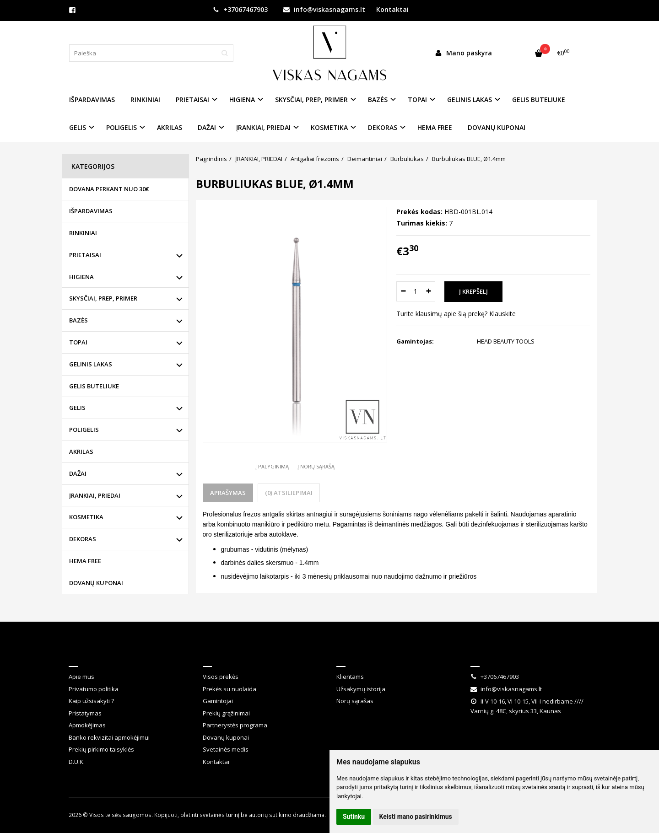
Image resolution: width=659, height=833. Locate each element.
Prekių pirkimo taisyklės (101, 749)
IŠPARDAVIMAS (92, 99)
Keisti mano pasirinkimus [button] (415, 816)
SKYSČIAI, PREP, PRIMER (103, 298)
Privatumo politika (94, 689)
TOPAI (78, 342)
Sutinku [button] (354, 816)
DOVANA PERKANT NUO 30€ (109, 189)
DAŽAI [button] (207, 127)
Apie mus (81, 676)
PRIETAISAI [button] (192, 99)
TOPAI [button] (417, 99)
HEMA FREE (434, 127)
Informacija (93, 655)
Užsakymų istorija (360, 689)
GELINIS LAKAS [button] (469, 99)
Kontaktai (392, 9)
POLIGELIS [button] (121, 127)
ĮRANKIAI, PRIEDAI (94, 495)
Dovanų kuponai (226, 737)
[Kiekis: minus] (403, 291)
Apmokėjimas (87, 725)
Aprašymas (228, 493)
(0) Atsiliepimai (289, 493)
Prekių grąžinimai (226, 713)
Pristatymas (85, 713)
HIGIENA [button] (242, 99)
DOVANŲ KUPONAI (496, 127)
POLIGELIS (84, 429)
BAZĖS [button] (378, 99)
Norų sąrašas (354, 701)
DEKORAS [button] (382, 127)
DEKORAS (82, 539)
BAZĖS (78, 320)
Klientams (357, 655)
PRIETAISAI (85, 255)
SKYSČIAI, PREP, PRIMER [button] (311, 99)
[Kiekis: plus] (428, 291)
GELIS (77, 407)
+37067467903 (240, 9)
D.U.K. (77, 762)
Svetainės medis (225, 749)
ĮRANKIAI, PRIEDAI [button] (263, 127)
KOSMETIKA (86, 517)
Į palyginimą (272, 466)
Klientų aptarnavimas (248, 655)
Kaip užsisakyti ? (91, 701)
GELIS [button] (77, 127)
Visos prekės (220, 676)
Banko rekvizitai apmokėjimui (109, 737)
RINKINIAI (145, 99)
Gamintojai (218, 701)
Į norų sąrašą (316, 466)
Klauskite (502, 313)
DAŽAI (77, 473)
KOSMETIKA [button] (329, 127)
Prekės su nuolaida (229, 689)
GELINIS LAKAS (90, 364)
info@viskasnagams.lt (324, 9)
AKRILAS (169, 127)
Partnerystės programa (235, 725)
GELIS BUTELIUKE (538, 99)
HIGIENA (81, 277)
